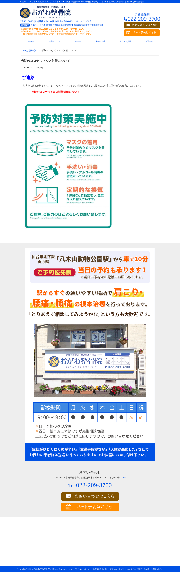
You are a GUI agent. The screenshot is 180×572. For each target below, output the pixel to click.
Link (124, 477)
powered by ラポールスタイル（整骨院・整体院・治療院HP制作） (138, 569)
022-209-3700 (90, 485)
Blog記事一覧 (30, 50)
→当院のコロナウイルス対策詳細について (54, 91)
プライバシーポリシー (82, 569)
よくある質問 (125, 41)
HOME (31, 41)
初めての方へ (102, 41)
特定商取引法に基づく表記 (103, 569)
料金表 (78, 41)
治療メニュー (54, 41)
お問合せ (149, 41)
